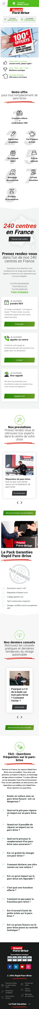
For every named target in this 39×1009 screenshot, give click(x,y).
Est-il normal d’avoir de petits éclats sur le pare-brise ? (17, 913)
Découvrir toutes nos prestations (19, 513)
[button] (4, 42)
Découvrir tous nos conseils (19, 727)
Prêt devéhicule (25, 990)
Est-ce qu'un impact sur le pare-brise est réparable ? (18, 877)
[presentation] (18, 503)
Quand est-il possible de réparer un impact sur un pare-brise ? (17, 827)
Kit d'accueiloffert (27, 984)
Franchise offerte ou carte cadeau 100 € (9, 985)
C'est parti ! (19, 324)
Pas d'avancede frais (7, 997)
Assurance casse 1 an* (16, 588)
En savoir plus (20, 493)
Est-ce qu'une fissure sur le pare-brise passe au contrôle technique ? (19, 927)
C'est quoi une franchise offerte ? (17, 889)
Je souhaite (28, 19)
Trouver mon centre (19, 239)
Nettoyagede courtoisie (27, 995)
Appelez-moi (19, 396)
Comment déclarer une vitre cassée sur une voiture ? (19, 865)
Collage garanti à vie (15, 597)
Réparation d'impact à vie (17, 592)
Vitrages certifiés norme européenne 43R (22, 606)
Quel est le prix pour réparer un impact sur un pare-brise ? (19, 813)
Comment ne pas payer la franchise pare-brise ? (17, 900)
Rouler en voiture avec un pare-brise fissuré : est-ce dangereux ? (18, 798)
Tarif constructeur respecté (18, 601)
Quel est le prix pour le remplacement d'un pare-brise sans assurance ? (17, 841)
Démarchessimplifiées (7, 992)
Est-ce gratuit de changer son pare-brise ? (17, 854)
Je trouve (10, 19)
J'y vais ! (19, 360)
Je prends (25, 3)
